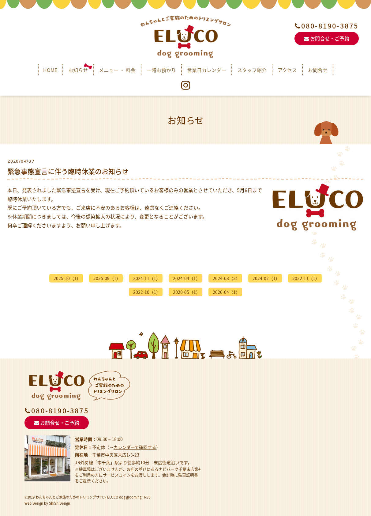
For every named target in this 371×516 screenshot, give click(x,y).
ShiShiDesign (59, 503)
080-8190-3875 (330, 26)
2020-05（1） (186, 292)
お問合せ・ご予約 (326, 38)
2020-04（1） (226, 292)
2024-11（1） (146, 278)
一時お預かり (161, 70)
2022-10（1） (146, 292)
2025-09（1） (107, 278)
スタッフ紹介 (252, 70)
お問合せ (318, 70)
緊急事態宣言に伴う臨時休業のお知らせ (68, 171)
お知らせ (78, 70)
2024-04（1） (186, 278)
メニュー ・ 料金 (117, 70)
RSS (147, 497)
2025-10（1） (67, 278)
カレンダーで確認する (135, 447)
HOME (50, 70)
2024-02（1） (266, 278)
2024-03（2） (226, 278)
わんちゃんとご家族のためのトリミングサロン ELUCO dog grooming (88, 497)
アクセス (287, 70)
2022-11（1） (306, 278)
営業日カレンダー (206, 70)
